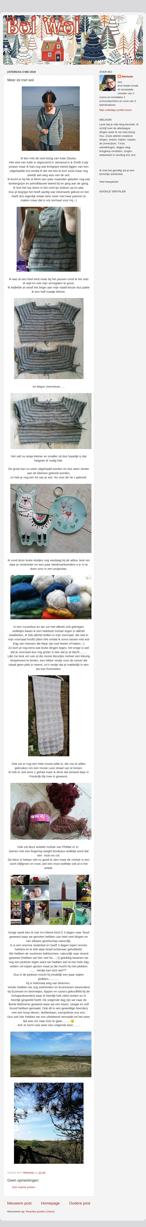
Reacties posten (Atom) (40, 1211)
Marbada (127, 76)
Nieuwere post (19, 1203)
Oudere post (79, 1203)
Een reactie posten (23, 1187)
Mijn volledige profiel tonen (115, 109)
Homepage (50, 1203)
